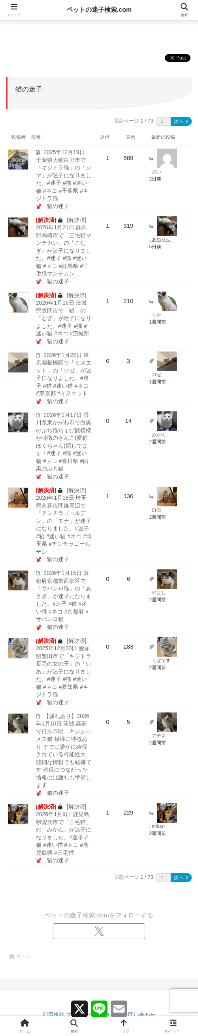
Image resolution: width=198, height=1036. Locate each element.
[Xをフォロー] (99, 931)
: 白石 (155, 510)
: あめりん (160, 239)
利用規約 (53, 1015)
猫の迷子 (58, 206)
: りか (155, 315)
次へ (181, 121)
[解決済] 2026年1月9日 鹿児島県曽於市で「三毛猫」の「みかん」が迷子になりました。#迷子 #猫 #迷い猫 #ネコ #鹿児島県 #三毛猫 (63, 830)
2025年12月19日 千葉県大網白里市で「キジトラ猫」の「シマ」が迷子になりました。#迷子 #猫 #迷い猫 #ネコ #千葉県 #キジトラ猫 (63, 175)
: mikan (156, 826)
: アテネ (157, 735)
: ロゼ (155, 375)
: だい (155, 172)
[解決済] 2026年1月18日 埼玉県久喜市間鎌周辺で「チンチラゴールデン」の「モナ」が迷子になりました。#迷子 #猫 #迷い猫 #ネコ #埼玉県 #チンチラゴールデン (64, 521)
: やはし (157, 592)
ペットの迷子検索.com (99, 9)
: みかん (157, 434)
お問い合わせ (139, 1015)
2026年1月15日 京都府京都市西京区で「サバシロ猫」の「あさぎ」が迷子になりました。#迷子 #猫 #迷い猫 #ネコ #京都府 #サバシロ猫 (63, 596)
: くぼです (160, 660)
